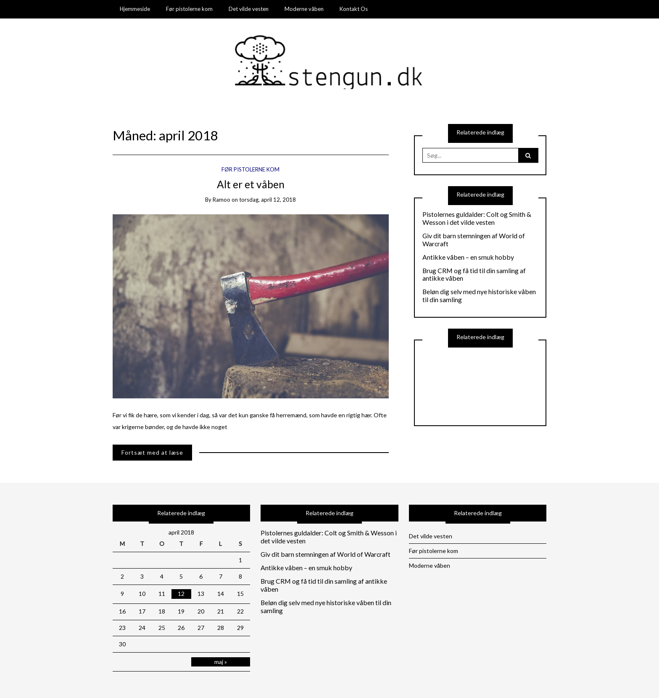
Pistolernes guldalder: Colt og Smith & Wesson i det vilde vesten (476, 218)
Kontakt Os (354, 8)
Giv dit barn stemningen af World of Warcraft (473, 240)
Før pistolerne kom (189, 8)
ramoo (221, 199)
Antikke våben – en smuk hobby (468, 257)
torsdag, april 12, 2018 (267, 199)
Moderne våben (304, 8)
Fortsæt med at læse (152, 452)
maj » (220, 661)
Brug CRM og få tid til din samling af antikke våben (474, 274)
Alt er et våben (251, 184)
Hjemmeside (135, 8)
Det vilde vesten (249, 8)
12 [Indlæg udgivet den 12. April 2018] (181, 593)
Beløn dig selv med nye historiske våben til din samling (479, 295)
